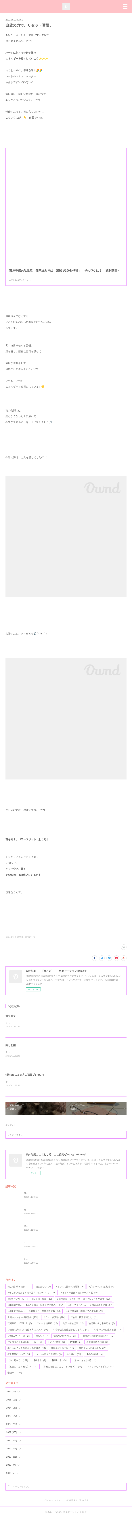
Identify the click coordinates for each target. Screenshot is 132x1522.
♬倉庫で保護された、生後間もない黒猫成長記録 (33, 1315)
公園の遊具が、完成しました (38, 1263)
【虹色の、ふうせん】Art (21, 1371)
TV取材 (75, 1346)
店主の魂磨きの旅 (97, 1346)
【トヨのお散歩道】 (84, 1365)
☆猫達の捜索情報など (83, 1321)
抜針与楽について (18, 1358)
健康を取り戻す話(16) (14, 941)
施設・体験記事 (73, 1328)
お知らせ (42, 1340)
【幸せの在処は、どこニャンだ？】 (61, 1371)
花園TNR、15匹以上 (19, 1328)
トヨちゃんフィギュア (100, 1371)
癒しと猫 (10, 1049)
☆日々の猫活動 (54, 1321)
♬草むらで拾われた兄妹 (69, 1291)
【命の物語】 (94, 1358)
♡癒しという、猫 (18, 1340)
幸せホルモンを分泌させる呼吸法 (26, 1352)
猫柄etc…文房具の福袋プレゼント (25, 1078)
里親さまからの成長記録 (22, 1321)
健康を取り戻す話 (62, 1352)
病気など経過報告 (64, 1340)
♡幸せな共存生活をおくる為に (71, 1334)
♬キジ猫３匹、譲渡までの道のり (84, 1315)
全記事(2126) (29, 941)
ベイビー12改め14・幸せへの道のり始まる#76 (47, 1247)
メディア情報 (56, 1346)
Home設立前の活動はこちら (98, 1340)
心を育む (74, 1358)
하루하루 (10, 1019)
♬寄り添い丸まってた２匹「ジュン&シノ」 (31, 1297)
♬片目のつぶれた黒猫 (101, 1291)
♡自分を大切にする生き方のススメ (27, 1334)
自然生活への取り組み (92, 1352)
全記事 (14, 1377)
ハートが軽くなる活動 (49, 1358)
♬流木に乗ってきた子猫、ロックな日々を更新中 (83, 1303)
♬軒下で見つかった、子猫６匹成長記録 (90, 1309)
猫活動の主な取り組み (102, 1328)
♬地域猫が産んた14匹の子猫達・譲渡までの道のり (35, 1309)
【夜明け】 (59, 1365)
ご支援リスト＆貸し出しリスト (24, 1346)
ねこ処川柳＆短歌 (18, 1291)
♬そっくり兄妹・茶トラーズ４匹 (79, 1297)
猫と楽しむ (43, 1291)
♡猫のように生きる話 (107, 1334)
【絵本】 (39, 1365)
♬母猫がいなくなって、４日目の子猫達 (29, 1303)
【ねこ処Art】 (17, 1365)
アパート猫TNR (47, 1328)
